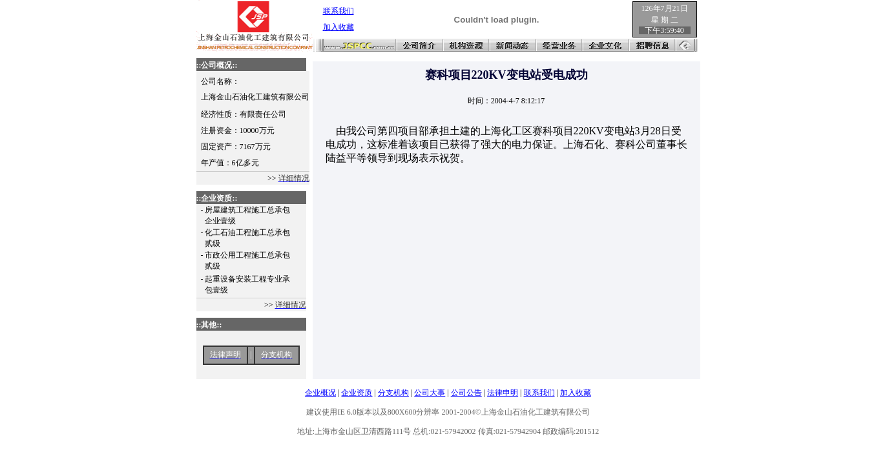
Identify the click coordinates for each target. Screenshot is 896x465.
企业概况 (320, 392)
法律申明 (502, 392)
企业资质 (356, 392)
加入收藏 (575, 392)
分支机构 (393, 392)
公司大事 (429, 392)
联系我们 (539, 392)
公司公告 (466, 392)
